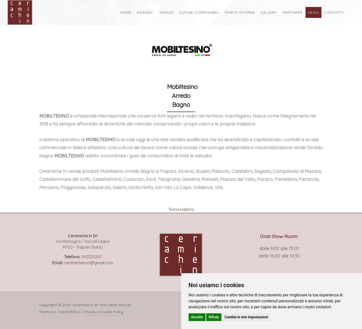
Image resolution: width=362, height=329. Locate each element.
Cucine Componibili (199, 12)
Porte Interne (240, 12)
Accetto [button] (197, 317)
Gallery (268, 12)
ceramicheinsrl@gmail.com (88, 262)
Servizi (167, 12)
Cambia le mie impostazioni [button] (246, 317)
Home (125, 12)
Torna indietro (181, 209)
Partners (293, 12)
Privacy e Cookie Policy (104, 312)
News (313, 12)
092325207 (91, 256)
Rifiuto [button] (214, 317)
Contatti (334, 12)
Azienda (145, 12)
